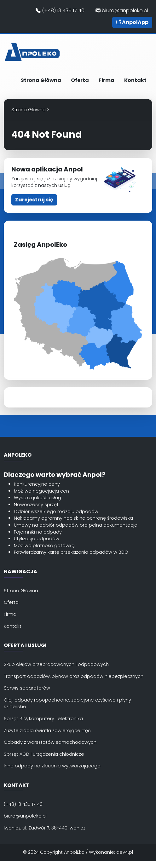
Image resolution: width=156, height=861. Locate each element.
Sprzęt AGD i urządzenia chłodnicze (44, 754)
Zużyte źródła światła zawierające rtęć (47, 730)
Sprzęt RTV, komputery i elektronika (43, 718)
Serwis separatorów (27, 688)
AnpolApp (132, 22)
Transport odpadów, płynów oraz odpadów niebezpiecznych (73, 676)
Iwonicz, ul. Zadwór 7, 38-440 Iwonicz (44, 828)
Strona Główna (41, 80)
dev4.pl (124, 852)
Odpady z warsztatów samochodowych (50, 742)
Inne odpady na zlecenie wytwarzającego (52, 766)
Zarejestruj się (34, 199)
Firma (106, 80)
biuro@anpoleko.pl (121, 10)
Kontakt (135, 80)
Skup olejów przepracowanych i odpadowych (56, 664)
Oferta (80, 80)
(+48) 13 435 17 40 (60, 10)
